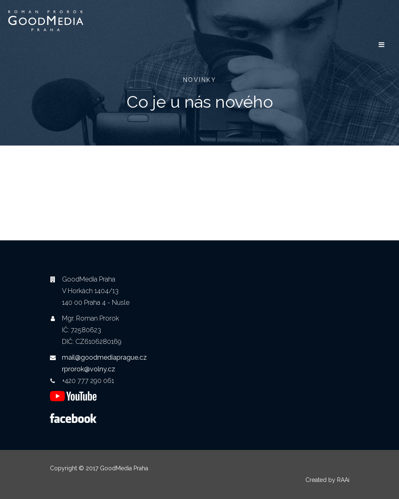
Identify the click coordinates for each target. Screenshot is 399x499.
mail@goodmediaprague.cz (104, 357)
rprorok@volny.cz (88, 369)
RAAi (343, 480)
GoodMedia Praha (124, 468)
